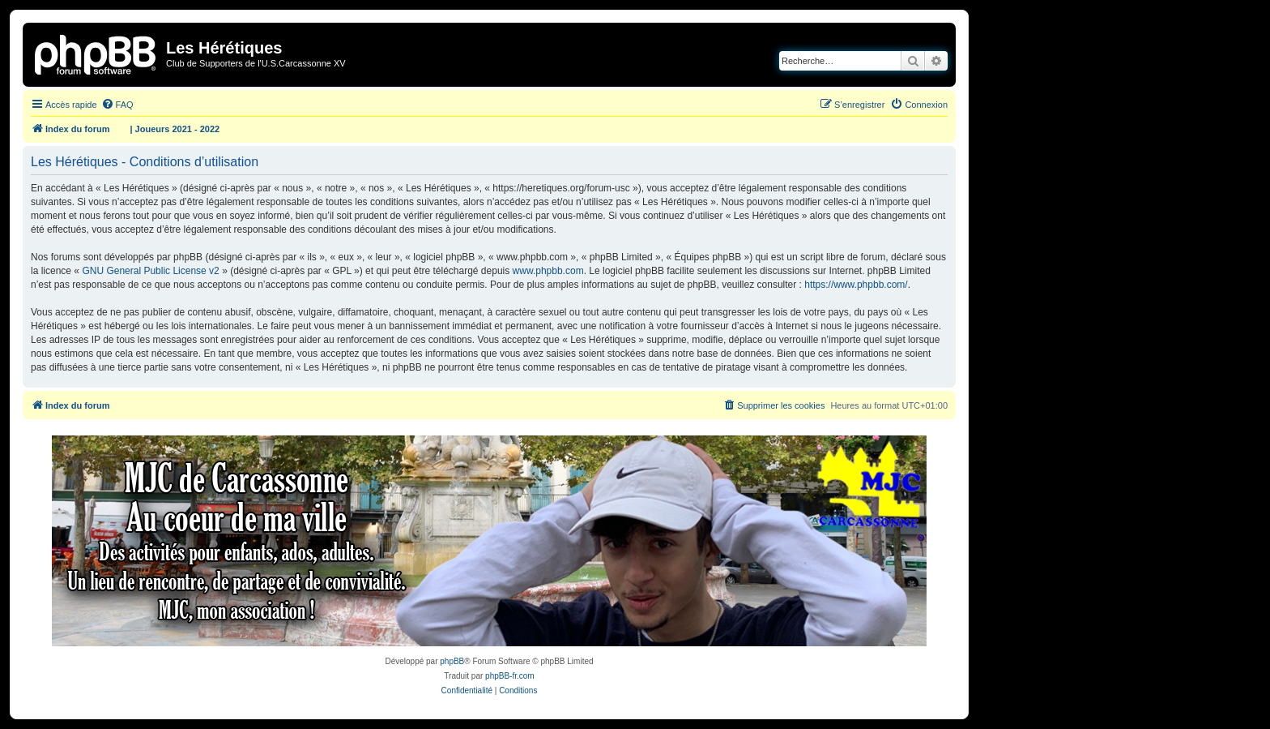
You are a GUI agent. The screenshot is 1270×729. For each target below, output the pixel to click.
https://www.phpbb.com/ (855, 284)
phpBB (452, 661)
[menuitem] (117, 104)
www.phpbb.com (548, 271)
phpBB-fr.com (510, 675)
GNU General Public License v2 (150, 271)
